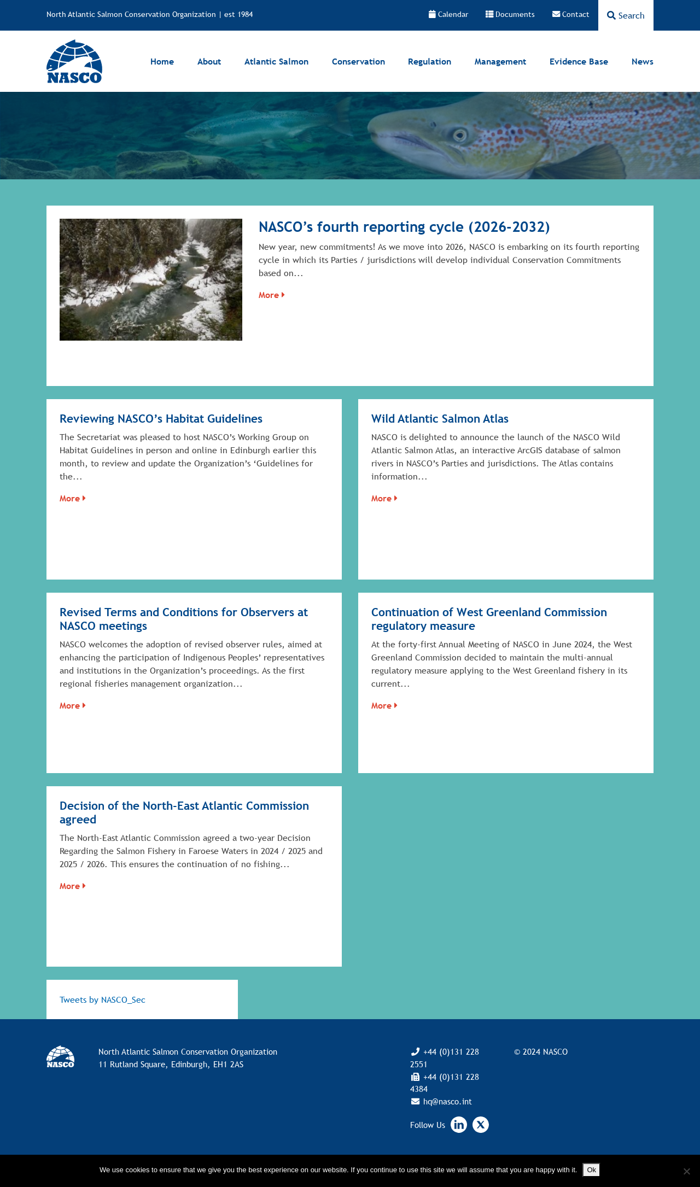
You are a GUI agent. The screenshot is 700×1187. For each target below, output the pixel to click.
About (209, 61)
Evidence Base (579, 61)
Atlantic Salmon (276, 61)
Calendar (448, 14)
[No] (686, 1171)
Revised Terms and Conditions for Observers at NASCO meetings (184, 619)
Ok (591, 1170)
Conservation (358, 61)
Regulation (429, 61)
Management (500, 61)
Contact (571, 14)
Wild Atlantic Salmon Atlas (440, 418)
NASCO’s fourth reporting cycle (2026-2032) (404, 227)
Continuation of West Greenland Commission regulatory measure (489, 619)
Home (162, 61)
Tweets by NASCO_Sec (102, 999)
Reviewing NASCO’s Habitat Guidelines (161, 418)
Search (626, 15)
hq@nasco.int (446, 1101)
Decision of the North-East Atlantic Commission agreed (184, 812)
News (643, 61)
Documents (510, 14)
